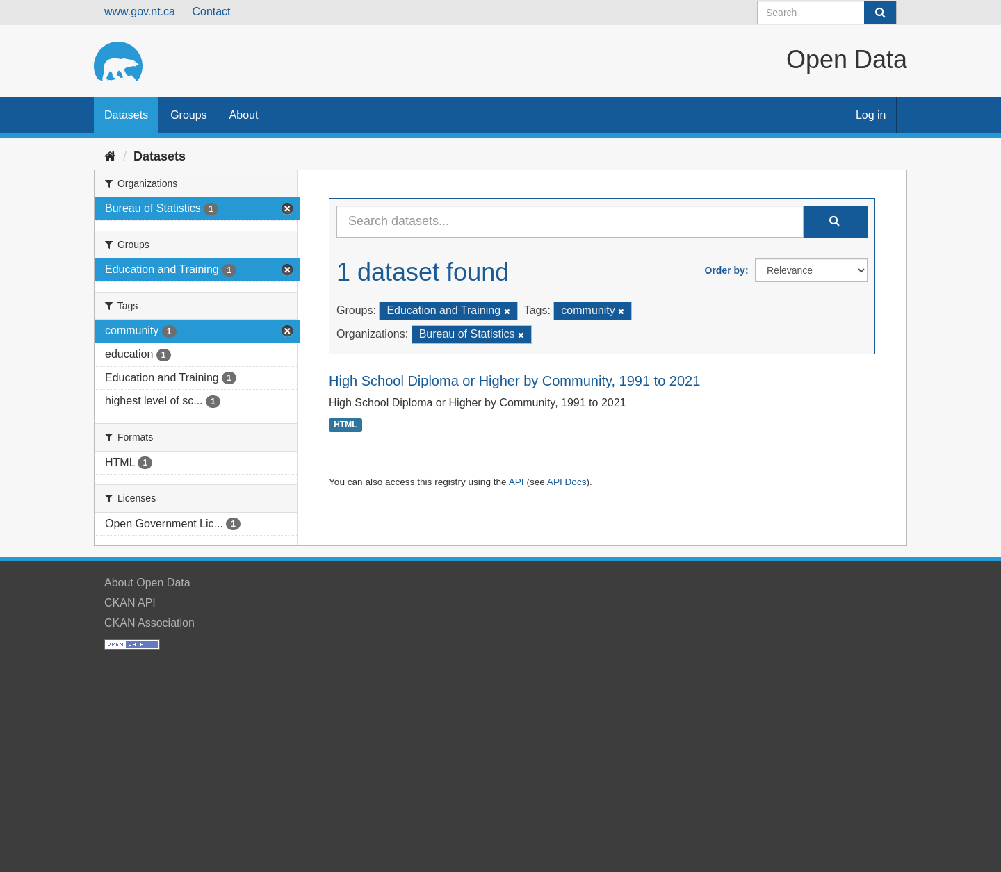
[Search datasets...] (570, 222)
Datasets (126, 115)
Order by (725, 270)
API (516, 482)
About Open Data (147, 583)
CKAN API (130, 603)
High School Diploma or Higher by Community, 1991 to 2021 (514, 380)
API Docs (567, 482)
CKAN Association (149, 623)
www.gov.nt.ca (139, 11)
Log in (871, 115)
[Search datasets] (827, 12)
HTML (345, 425)
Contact (211, 11)
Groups (188, 115)
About (244, 115)
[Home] (110, 156)
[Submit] (880, 12)
